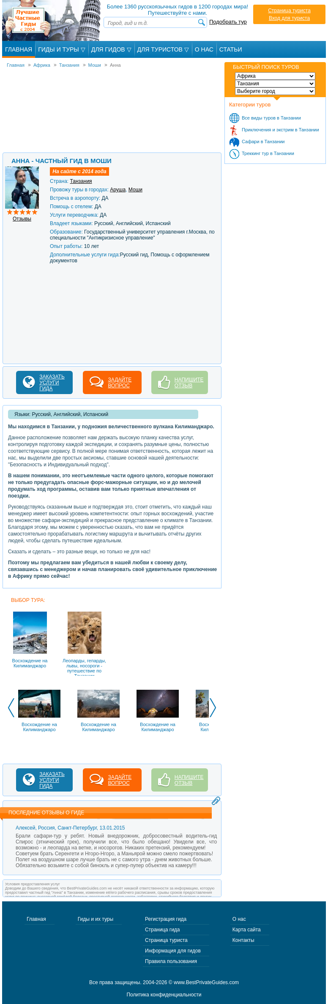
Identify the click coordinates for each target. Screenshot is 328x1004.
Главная (18, 49)
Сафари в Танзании (263, 141)
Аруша (118, 190)
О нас (239, 919)
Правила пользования (171, 961)
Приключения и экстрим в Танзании (280, 129)
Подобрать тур (228, 22)
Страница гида (162, 930)
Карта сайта (246, 930)
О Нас (204, 49)
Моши (135, 190)
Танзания (81, 181)
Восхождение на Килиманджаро (39, 727)
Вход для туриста (289, 18)
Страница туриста (289, 11)
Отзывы (22, 219)
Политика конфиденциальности (163, 995)
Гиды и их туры (95, 919)
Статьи (230, 49)
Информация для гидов (173, 951)
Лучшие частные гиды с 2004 (52, 20)
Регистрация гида (165, 919)
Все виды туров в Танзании (271, 117)
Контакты (243, 940)
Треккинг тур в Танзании (268, 153)
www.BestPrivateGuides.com (206, 982)
